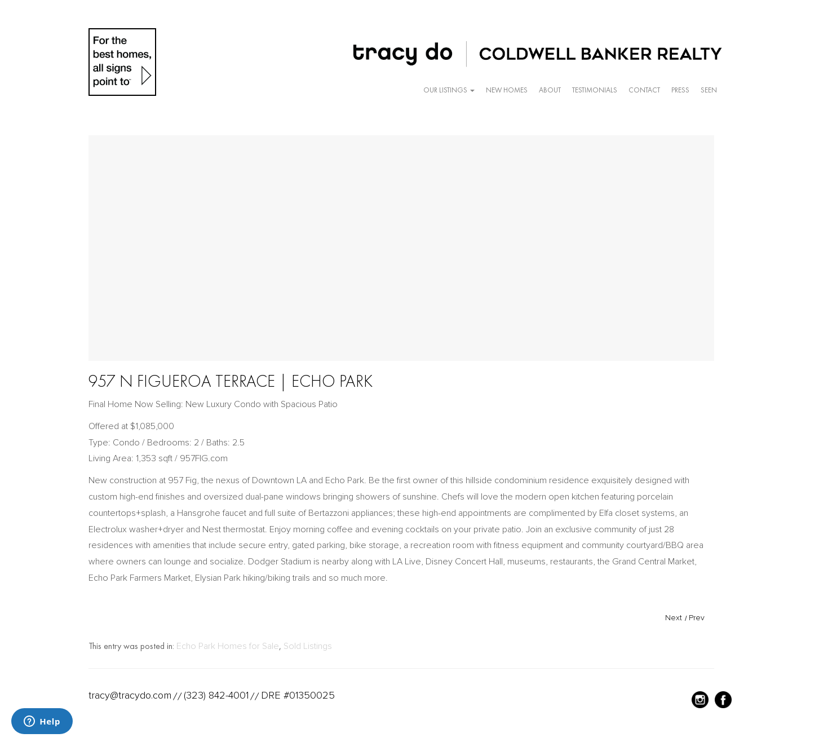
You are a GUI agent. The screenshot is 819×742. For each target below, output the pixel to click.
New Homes (507, 90)
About (550, 90)
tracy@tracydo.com (129, 695)
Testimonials (594, 90)
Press (680, 90)
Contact (644, 90)
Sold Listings (308, 646)
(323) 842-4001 (216, 695)
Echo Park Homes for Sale (227, 646)
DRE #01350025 (298, 695)
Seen (709, 90)
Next (673, 617)
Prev (697, 617)
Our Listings (449, 90)
